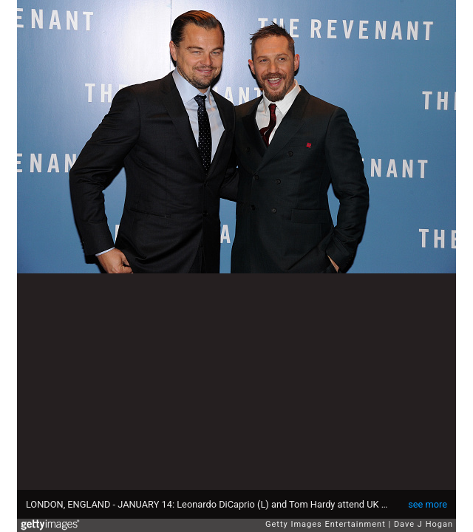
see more (427, 504)
